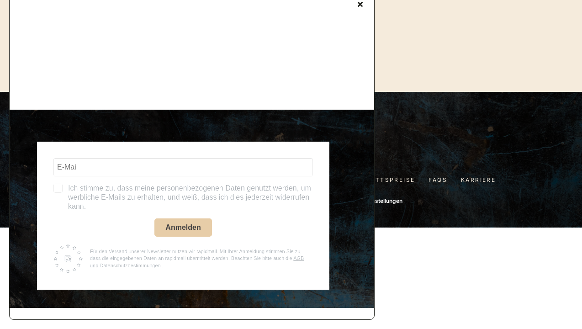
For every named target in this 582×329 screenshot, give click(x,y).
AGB (298, 258)
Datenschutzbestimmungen (131, 265)
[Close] (360, 4)
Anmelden (183, 227)
